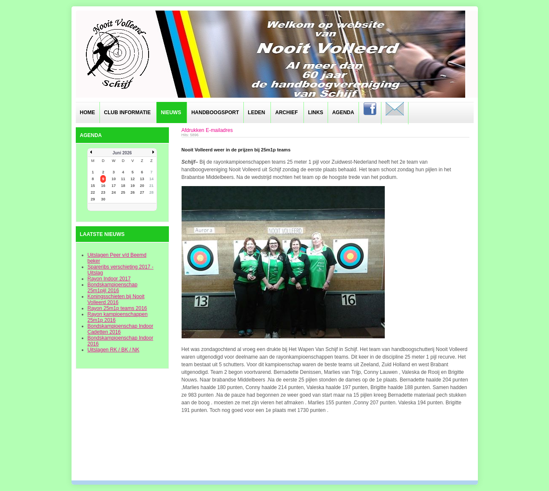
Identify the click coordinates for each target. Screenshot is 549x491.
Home (87, 112)
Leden (256, 112)
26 (132, 192)
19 (132, 186)
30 (103, 199)
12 (132, 179)
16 (103, 186)
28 (151, 192)
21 (151, 186)
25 (123, 192)
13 (142, 179)
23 (103, 192)
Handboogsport (215, 112)
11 (123, 179)
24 (114, 192)
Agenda (343, 112)
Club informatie (127, 112)
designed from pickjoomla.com (274, 458)
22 (93, 192)
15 (93, 186)
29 (93, 199)
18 (123, 186)
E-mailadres (219, 130)
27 (142, 192)
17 (114, 186)
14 (151, 179)
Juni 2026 (122, 153)
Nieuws (171, 112)
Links (315, 112)
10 (114, 179)
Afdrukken (193, 130)
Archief (286, 112)
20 (142, 186)
